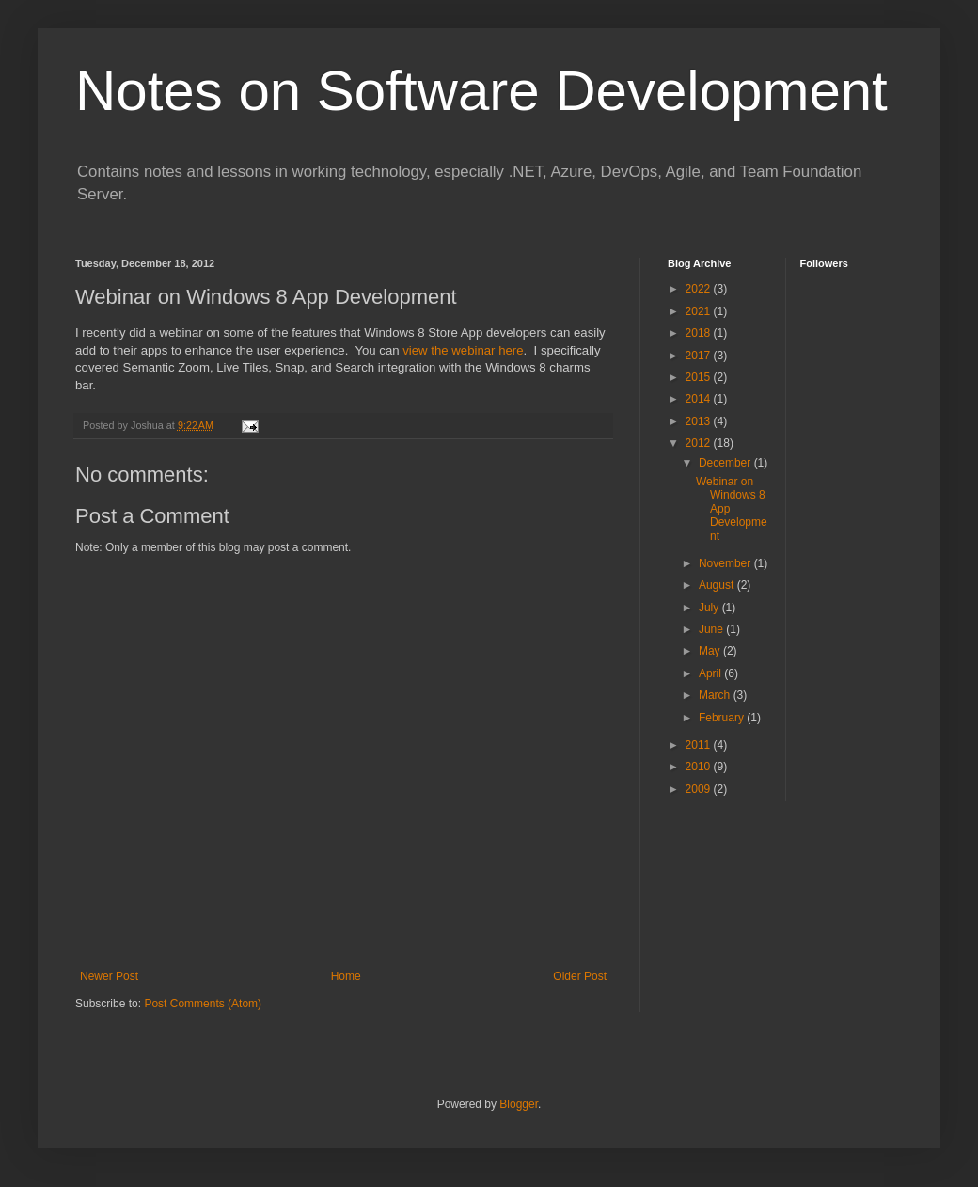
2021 (700, 311)
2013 (700, 421)
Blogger (518, 1104)
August (718, 585)
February (723, 717)
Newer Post (109, 976)
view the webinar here (462, 350)
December (726, 462)
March (716, 695)
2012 (700, 443)
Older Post (580, 976)
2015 (700, 377)
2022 (700, 288)
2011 (700, 745)
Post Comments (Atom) (202, 1003)
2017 (700, 355)
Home (346, 976)
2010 (700, 766)
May (711, 650)
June (712, 629)
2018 (700, 333)
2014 (700, 398)
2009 (700, 789)
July (710, 607)
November (726, 563)
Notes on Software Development (481, 90)
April (711, 673)
